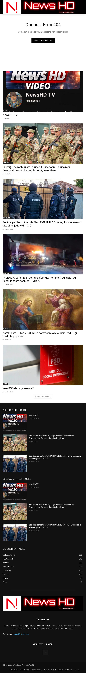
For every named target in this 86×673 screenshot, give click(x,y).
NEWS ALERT (7, 218)
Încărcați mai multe (43, 397)
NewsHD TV (10, 114)
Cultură (5, 329)
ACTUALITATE (7, 163)
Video (5, 110)
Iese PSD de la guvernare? (18, 388)
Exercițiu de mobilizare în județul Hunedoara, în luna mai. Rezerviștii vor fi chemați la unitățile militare (36, 168)
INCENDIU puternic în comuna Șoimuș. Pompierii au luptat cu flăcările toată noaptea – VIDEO (39, 279)
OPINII (5, 384)
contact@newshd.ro (21, 634)
